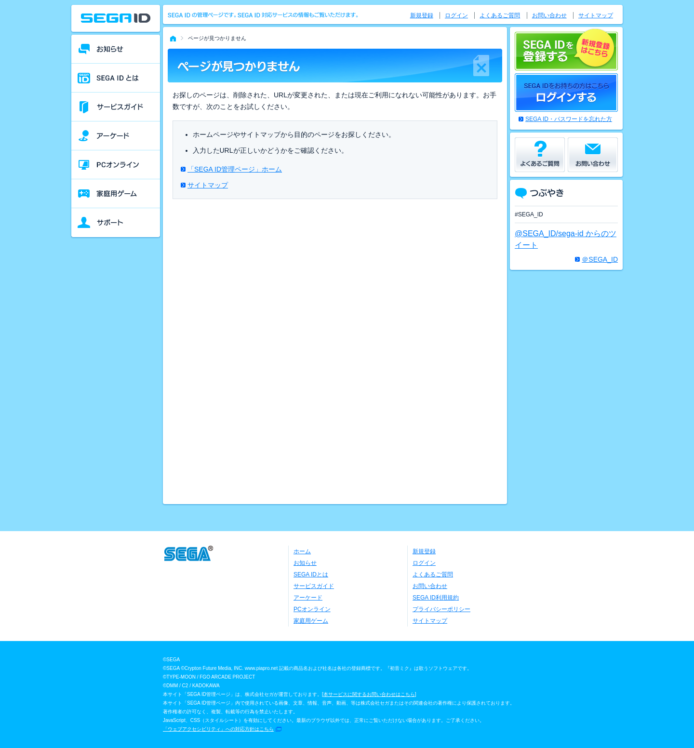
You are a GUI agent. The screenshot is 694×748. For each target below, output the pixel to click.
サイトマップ (207, 185)
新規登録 (421, 15)
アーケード (308, 597)
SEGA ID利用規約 (436, 597)
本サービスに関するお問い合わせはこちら (369, 694)
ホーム (302, 551)
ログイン (456, 15)
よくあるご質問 (500, 15)
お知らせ (305, 563)
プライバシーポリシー (441, 609)
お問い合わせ (549, 15)
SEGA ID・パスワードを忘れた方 (568, 119)
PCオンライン (312, 609)
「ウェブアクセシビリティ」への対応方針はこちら (218, 729)
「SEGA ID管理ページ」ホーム (234, 169)
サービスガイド (314, 586)
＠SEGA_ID (600, 259)
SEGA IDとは (311, 574)
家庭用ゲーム (311, 620)
